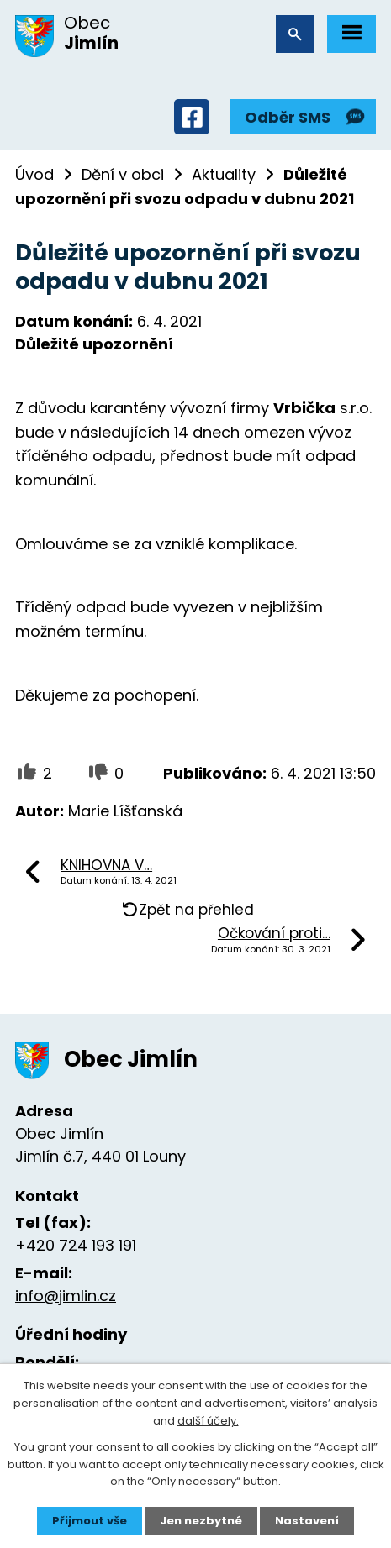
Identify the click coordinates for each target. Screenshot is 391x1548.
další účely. (208, 1421)
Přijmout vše (89, 1521)
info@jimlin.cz (65, 1295)
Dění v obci (123, 174)
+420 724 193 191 (75, 1245)
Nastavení (307, 1521)
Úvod (34, 174)
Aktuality (224, 174)
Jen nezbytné (201, 1521)
